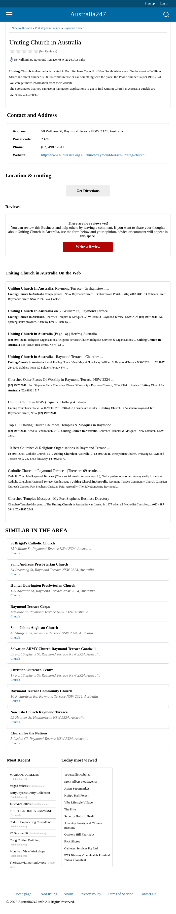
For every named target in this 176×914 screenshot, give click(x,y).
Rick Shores (72, 841)
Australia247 (88, 14)
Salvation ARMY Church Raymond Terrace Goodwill (53, 649)
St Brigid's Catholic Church (32, 543)
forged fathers (27, 786)
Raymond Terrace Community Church (41, 691)
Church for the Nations (28, 733)
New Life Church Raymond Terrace (39, 712)
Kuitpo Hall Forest (76, 795)
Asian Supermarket (76, 788)
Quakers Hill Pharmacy (79, 834)
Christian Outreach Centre (31, 670)
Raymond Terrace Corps (30, 607)
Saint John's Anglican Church (34, 628)
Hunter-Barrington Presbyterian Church (42, 585)
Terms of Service (120, 894)
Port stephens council (48, 28)
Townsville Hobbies (77, 774)
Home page (22, 894)
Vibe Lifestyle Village (78, 802)
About (68, 894)
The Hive (70, 809)
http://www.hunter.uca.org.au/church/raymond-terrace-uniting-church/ (93, 155)
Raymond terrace (74, 28)
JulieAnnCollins (29, 804)
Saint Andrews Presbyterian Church (39, 564)
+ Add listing (47, 894)
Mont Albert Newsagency (81, 781)
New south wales (22, 28)
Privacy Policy (90, 894)
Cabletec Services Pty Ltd (81, 848)
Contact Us (148, 894)
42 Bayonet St (28, 833)
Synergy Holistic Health (79, 816)
